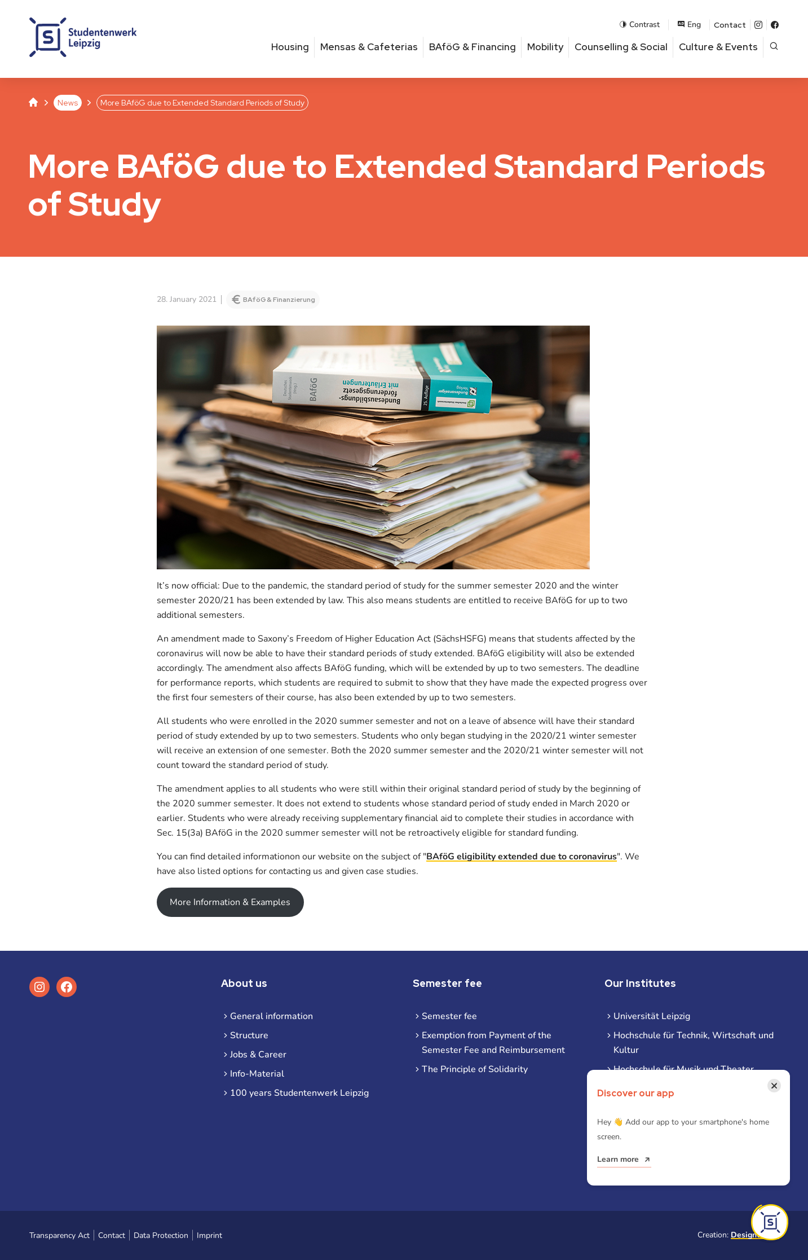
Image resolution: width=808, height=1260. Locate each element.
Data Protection (161, 1235)
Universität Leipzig (651, 1016)
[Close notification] (774, 1085)
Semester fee (449, 1016)
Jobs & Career (258, 1054)
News (68, 103)
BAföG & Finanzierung (279, 299)
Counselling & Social (621, 47)
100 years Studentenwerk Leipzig (299, 1093)
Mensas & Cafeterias (369, 47)
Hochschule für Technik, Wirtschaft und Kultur (693, 1042)
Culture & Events (718, 47)
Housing (290, 47)
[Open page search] (774, 47)
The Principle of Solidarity (475, 1069)
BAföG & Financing (472, 47)
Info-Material (257, 1074)
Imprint (209, 1235)
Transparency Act (59, 1235)
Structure (249, 1035)
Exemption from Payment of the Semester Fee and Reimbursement (493, 1042)
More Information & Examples (230, 902)
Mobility (545, 47)
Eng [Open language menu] (689, 24)
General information (271, 1016)
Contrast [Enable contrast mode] (639, 24)
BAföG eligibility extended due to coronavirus (521, 856)
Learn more (618, 1159)
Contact (730, 25)
